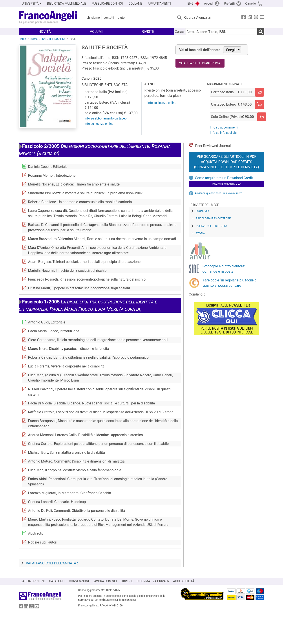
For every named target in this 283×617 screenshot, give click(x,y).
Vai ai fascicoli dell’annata (199, 50)
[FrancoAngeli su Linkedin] (250, 18)
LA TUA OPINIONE (33, 581)
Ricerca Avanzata (197, 17)
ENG (191, 3)
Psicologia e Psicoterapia (214, 218)
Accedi (209, 3)
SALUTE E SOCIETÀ (53, 38)
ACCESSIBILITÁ (183, 581)
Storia (200, 233)
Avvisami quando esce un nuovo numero (218, 193)
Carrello (250, 3)
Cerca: (179, 31)
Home (22, 38)
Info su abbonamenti (224, 127)
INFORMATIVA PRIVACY (153, 581)
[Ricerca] (260, 31)
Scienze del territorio (211, 226)
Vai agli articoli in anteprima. (200, 63)
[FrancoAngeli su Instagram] (256, 18)
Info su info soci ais (223, 132)
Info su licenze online (99, 123)
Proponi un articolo (226, 183)
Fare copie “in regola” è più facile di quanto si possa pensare (230, 283)
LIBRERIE (127, 581)
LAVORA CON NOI (105, 581)
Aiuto (121, 17)
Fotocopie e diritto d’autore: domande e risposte (224, 269)
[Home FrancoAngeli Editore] (48, 17)
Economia (202, 211)
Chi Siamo (93, 17)
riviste (34, 38)
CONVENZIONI (79, 581)
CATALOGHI (57, 581)
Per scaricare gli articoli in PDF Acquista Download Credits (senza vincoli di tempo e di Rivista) (226, 161)
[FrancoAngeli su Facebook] (243, 18)
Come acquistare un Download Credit (224, 178)
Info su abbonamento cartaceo (106, 118)
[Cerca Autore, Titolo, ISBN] (221, 31)
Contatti (109, 17)
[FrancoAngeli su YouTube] (262, 18)
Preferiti (229, 3)
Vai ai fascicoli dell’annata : (52, 563)
